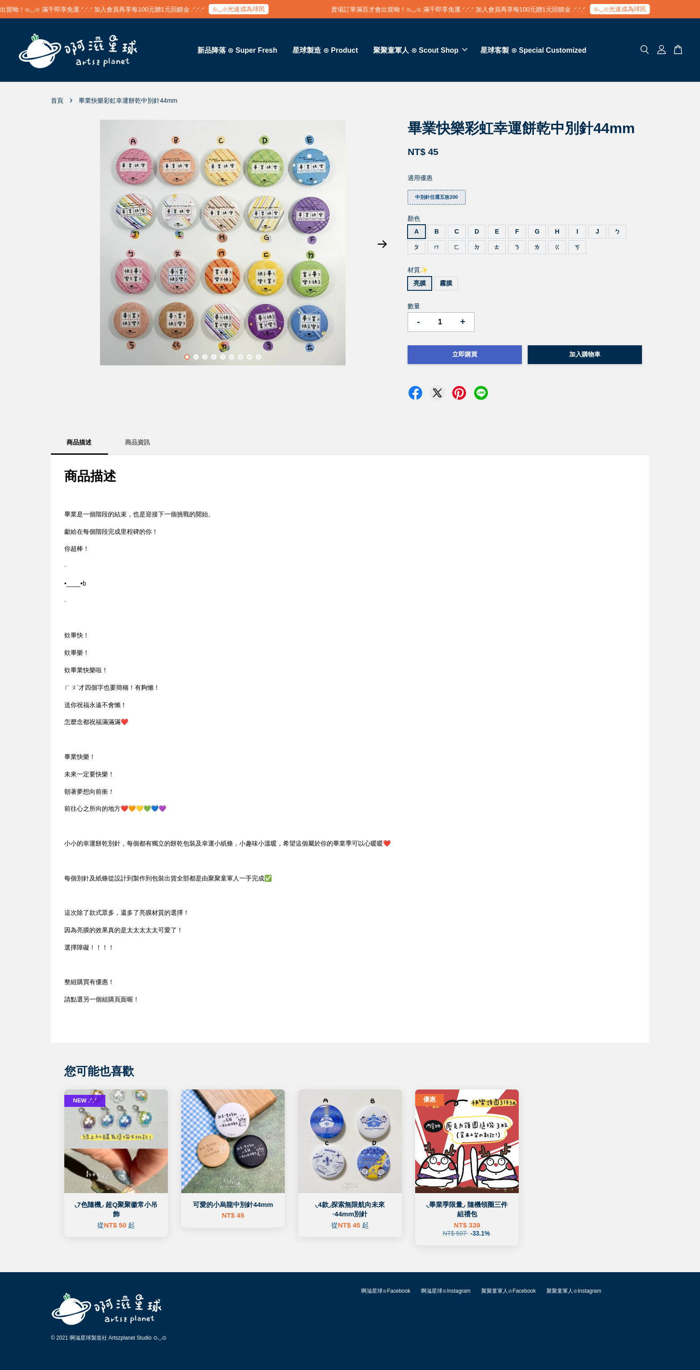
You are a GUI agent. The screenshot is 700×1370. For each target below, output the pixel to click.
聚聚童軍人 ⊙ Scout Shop (420, 50)
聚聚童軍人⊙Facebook (508, 1291)
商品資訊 (137, 442)
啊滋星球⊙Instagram (446, 1291)
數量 (414, 306)
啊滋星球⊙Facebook (385, 1291)
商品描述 (79, 442)
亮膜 (419, 283)
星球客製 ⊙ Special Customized (533, 50)
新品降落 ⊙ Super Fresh (237, 50)
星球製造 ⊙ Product (325, 50)
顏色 (414, 218)
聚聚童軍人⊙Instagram (573, 1291)
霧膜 (446, 283)
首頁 (57, 100)
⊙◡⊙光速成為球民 (259, 9)
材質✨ (418, 269)
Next (382, 244)
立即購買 (464, 354)
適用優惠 (420, 177)
